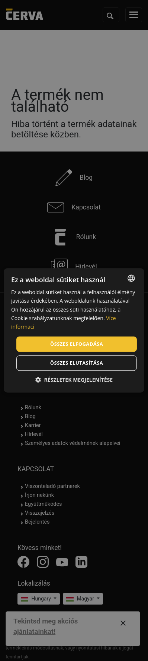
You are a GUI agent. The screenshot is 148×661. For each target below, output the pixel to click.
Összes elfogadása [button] (76, 344)
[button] (74, 380)
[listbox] (131, 278)
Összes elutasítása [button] (76, 363)
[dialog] (74, 330)
